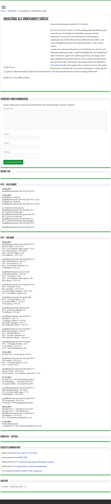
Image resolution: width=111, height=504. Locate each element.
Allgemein (12, 11)
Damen (85, 24)
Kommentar (8, 108)
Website (6, 152)
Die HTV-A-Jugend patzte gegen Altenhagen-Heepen (32, 462)
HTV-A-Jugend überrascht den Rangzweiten (29, 466)
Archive (5, 487)
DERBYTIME (22, 457)
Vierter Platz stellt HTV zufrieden (24, 453)
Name (6, 134)
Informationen (56, 65)
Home (3, 11)
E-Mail (6, 143)
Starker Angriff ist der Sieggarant (28, 471)
